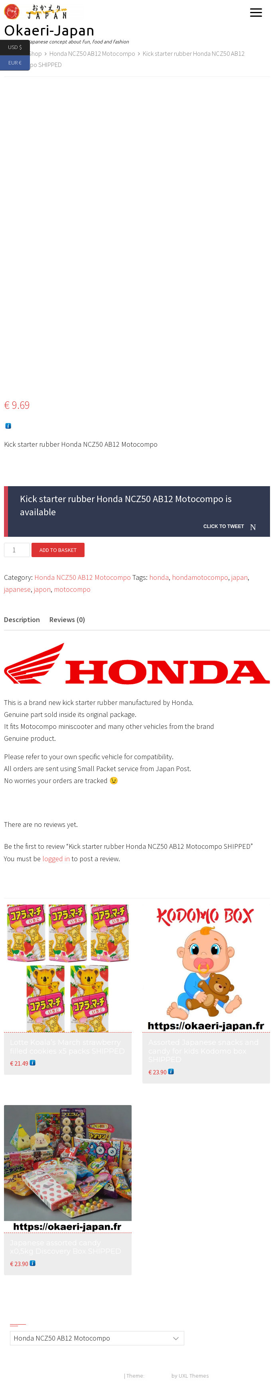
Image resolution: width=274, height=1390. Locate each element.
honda (159, 577)
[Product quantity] (17, 550)
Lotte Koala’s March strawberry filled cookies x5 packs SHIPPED (67, 1047)
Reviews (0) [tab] (67, 619)
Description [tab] (22, 619)
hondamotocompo (200, 577)
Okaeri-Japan (49, 30)
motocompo (72, 589)
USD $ (19, 47)
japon (42, 589)
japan (239, 577)
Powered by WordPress (94, 1376)
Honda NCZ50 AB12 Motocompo (92, 53)
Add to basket (58, 550)
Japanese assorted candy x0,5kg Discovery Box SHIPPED (65, 1247)
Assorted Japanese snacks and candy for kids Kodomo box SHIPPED (203, 1051)
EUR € (19, 63)
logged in (56, 858)
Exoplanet (158, 1376)
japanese (17, 589)
